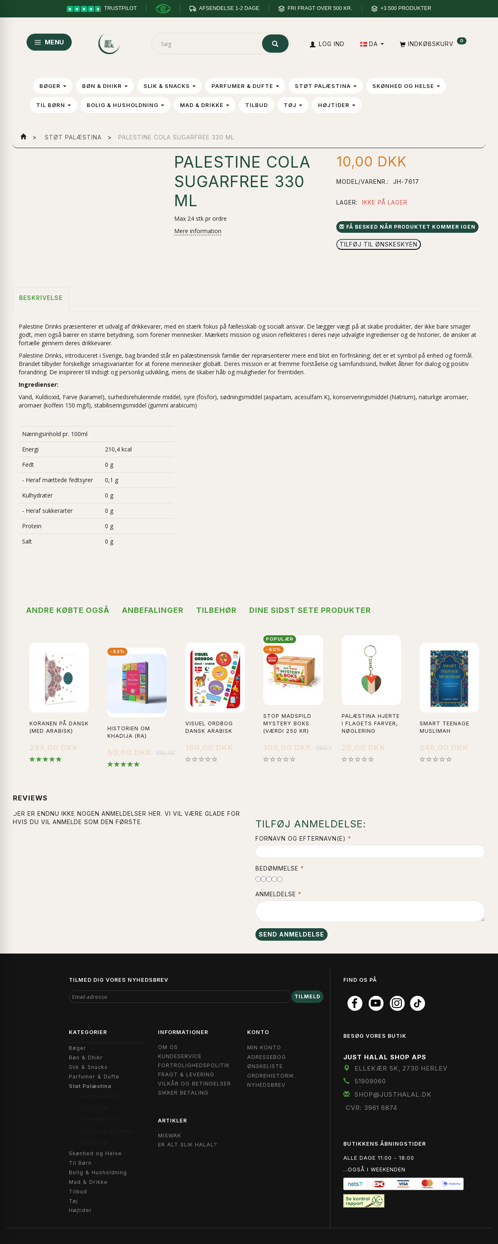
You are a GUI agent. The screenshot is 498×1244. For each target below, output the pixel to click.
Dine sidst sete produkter (310, 610)
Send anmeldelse (291, 934)
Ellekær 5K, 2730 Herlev (401, 1068)
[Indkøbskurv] (432, 44)
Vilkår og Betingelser (194, 1084)
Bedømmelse (277, 868)
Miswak (169, 1135)
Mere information (197, 231)
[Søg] (275, 43)
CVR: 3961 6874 (371, 1108)
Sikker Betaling (183, 1093)
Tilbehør (216, 610)
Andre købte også (67, 610)
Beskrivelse (41, 297)
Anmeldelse (275, 894)
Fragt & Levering (186, 1074)
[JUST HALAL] (109, 42)
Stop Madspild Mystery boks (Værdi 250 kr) (287, 723)
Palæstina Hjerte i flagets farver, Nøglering (371, 723)
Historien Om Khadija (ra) (128, 732)
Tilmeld (307, 996)
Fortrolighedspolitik (194, 1065)
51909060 (370, 1081)
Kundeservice (180, 1056)
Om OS (168, 1047)
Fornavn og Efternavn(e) (300, 838)
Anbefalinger (153, 610)
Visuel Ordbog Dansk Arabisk (209, 727)
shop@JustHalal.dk (393, 1094)
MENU (49, 42)
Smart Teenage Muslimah (444, 727)
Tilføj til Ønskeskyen (379, 244)
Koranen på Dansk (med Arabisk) (59, 727)
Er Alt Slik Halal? (187, 1145)
